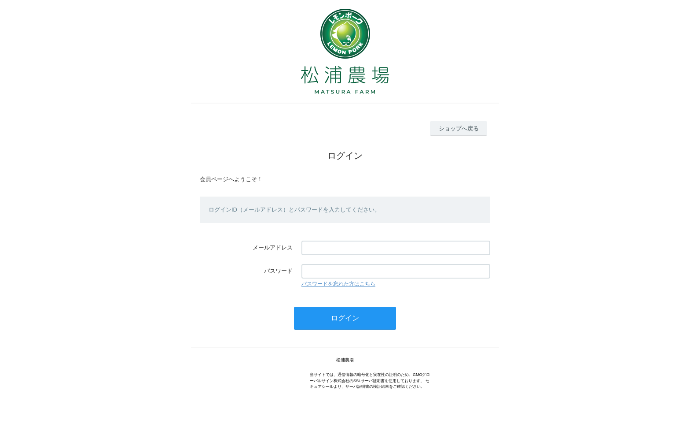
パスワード (278, 271)
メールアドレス (273, 247)
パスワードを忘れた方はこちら (338, 284)
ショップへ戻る (459, 128)
